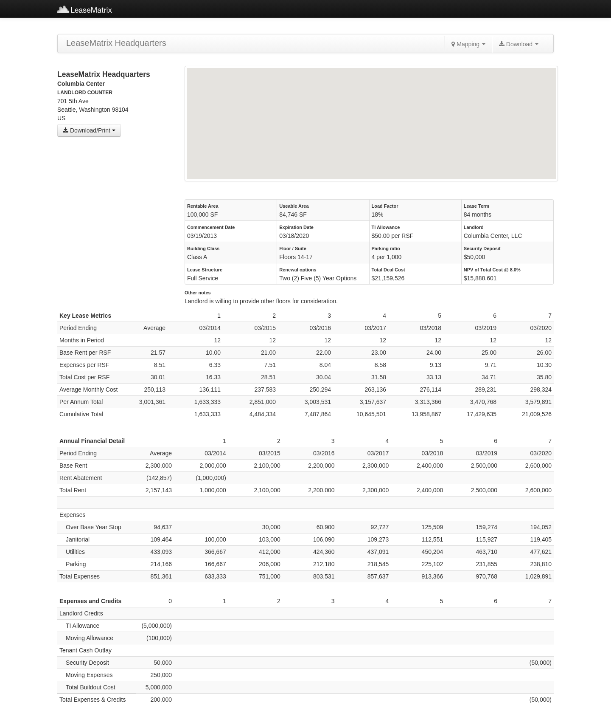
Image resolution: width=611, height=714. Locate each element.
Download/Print (89, 130)
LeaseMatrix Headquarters (116, 43)
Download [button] (518, 44)
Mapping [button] (468, 44)
